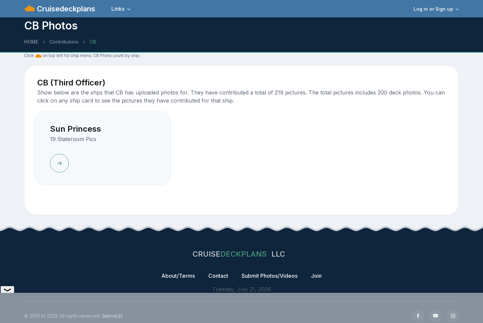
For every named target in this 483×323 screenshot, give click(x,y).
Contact (218, 275)
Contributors (63, 42)
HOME (31, 42)
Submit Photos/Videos (269, 275)
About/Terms (178, 275)
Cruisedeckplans (65, 8)
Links (117, 8)
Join (316, 275)
